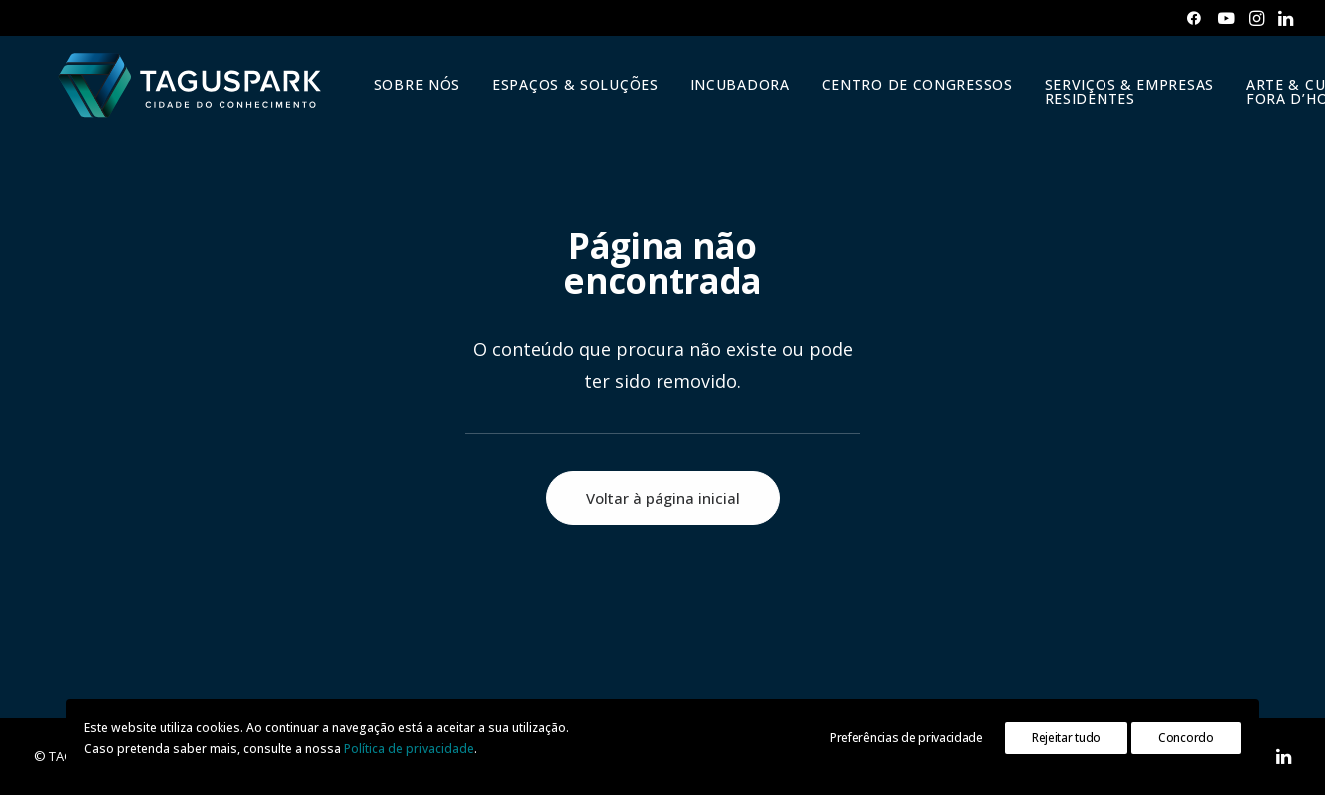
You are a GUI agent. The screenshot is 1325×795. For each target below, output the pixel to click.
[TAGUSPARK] (186, 94)
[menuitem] (1194, 18)
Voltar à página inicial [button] (663, 498)
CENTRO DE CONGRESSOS (909, 93)
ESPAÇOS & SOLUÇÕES (567, 93)
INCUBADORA (732, 93)
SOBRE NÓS (409, 93)
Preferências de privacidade (906, 737)
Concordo (1186, 737)
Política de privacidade (409, 748)
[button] (1194, 18)
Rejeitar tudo (1066, 737)
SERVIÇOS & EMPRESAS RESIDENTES (1121, 100)
